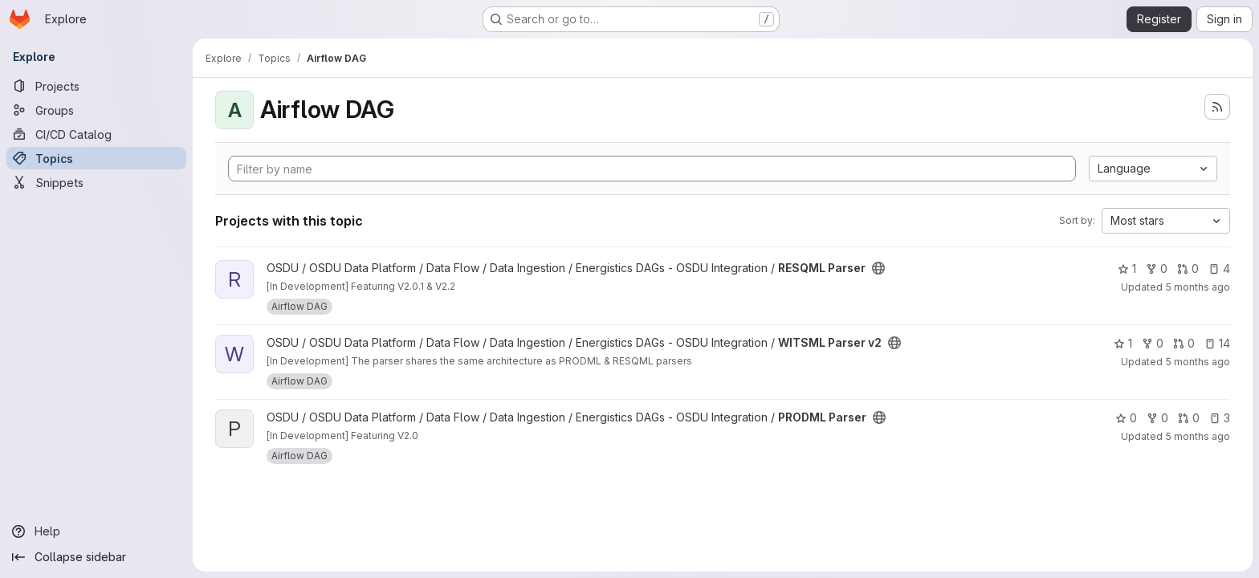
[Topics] (96, 158)
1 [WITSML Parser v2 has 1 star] (1123, 343)
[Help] (96, 531)
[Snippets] (96, 182)
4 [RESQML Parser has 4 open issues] (1219, 268)
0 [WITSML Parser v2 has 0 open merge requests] (1184, 343)
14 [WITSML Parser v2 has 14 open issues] (1217, 343)
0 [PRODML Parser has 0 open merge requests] (1189, 418)
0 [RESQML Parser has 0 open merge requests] (1188, 268)
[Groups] (96, 110)
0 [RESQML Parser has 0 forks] (1156, 268)
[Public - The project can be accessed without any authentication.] (878, 268)
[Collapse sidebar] (96, 557)
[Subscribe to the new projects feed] (1217, 107)
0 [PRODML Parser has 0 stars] (1126, 418)
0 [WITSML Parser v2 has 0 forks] (1152, 343)
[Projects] (96, 86)
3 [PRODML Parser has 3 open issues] (1219, 418)
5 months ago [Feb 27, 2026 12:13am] (1197, 362)
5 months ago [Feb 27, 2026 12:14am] (1197, 287)
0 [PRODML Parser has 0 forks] (1157, 418)
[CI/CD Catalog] (96, 134)
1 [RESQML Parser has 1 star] (1127, 268)
